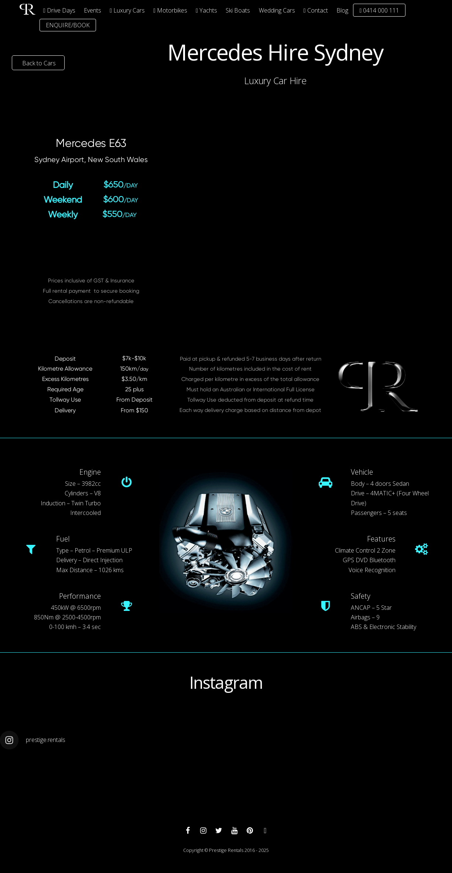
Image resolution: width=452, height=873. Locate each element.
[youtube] (234, 830)
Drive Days (59, 10)
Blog (342, 10)
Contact (316, 10)
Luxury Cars (127, 10)
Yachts (206, 10)
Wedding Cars (277, 10)
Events (92, 10)
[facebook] (187, 830)
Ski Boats (238, 10)
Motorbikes (170, 10)
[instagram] (203, 830)
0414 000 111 (379, 10)
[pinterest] (249, 830)
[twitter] (218, 830)
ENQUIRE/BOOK (68, 25)
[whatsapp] (265, 830)
